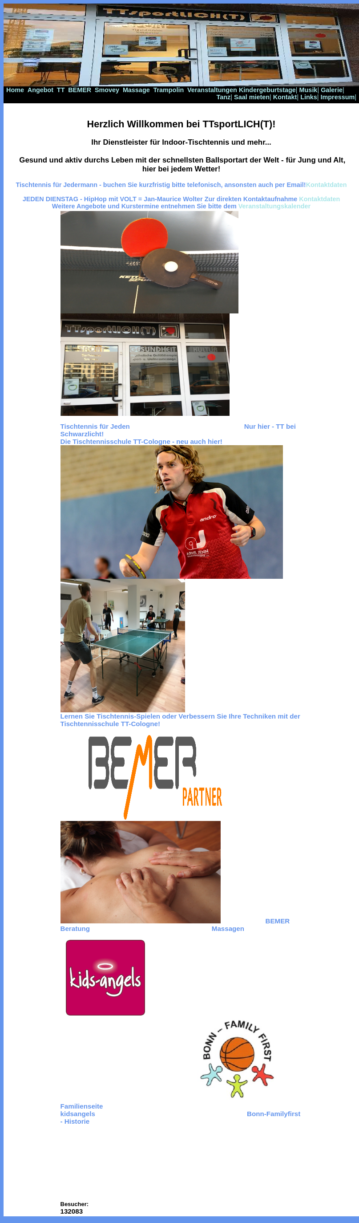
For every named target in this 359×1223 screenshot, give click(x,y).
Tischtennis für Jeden (95, 426)
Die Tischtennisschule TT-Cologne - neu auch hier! (141, 441)
